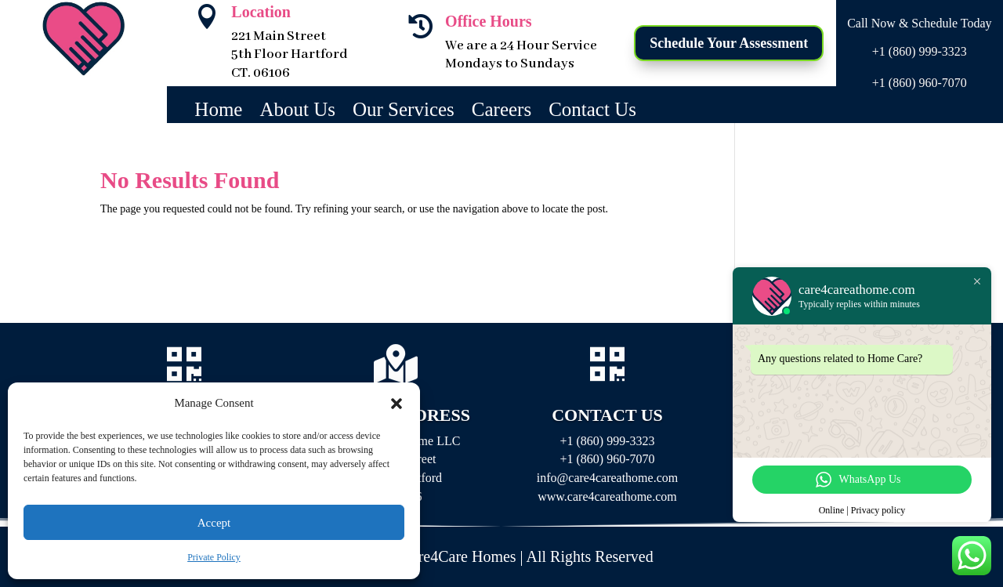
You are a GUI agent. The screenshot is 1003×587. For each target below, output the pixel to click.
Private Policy (214, 557)
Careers (501, 112)
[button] (396, 403)
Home (218, 112)
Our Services (403, 112)
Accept (213, 522)
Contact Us (592, 112)
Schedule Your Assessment (729, 43)
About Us (297, 112)
